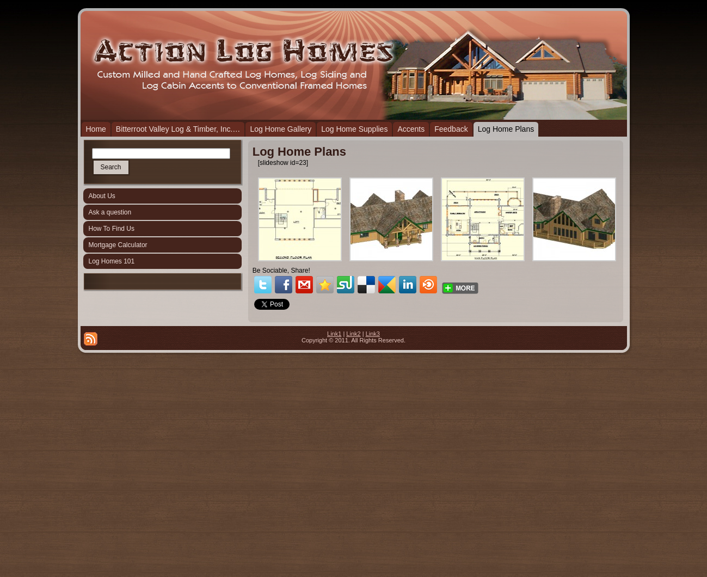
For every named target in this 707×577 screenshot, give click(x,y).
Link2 (353, 333)
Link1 (334, 333)
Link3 (373, 333)
